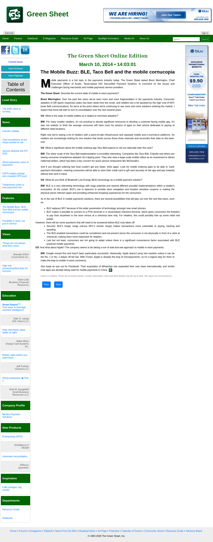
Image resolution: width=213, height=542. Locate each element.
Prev (46, 284)
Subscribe (9, 33)
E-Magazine (49, 38)
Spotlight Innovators (108, 38)
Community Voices (154, 531)
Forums (18, 38)
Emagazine (35, 531)
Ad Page (88, 38)
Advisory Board (194, 531)
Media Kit (129, 38)
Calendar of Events (132, 531)
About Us (144, 38)
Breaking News (87, 531)
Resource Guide (69, 38)
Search (205, 39)
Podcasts (114, 531)
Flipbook (48, 531)
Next (58, 284)
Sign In (205, 33)
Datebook (33, 38)
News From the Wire (66, 531)
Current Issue (15, 62)
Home (5, 38)
